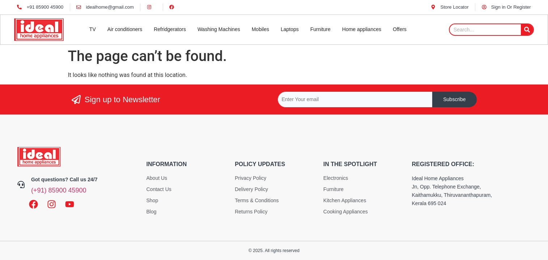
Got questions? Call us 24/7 (64, 179)
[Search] (527, 29)
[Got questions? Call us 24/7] (21, 184)
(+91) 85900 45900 (58, 190)
